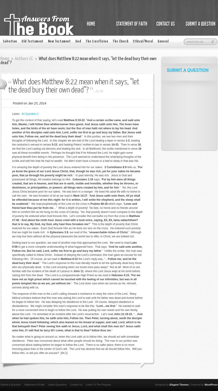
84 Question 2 (30, 113)
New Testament (59, 41)
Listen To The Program (98, 384)
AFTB (99, 91)
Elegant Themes (179, 384)
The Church (120, 41)
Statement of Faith (34, 384)
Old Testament (32, 41)
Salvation (10, 41)
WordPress (211, 384)
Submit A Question (10, 384)
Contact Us (76, 384)
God (78, 41)
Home (4, 59)
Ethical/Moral (143, 41)
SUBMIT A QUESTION (188, 70)
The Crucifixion (97, 41)
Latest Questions (57, 384)
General (163, 41)
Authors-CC (24, 59)
